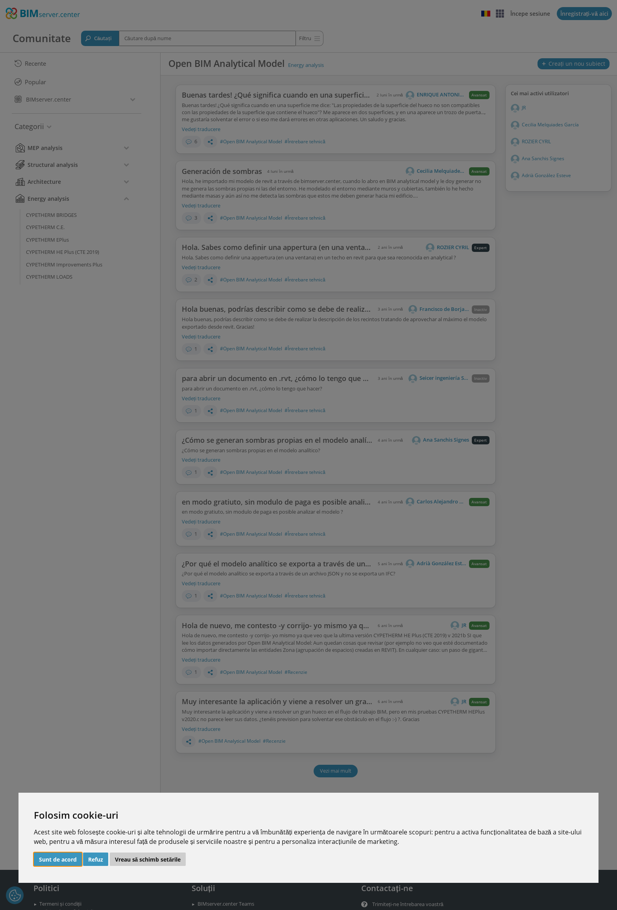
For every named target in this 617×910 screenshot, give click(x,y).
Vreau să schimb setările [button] (148, 859)
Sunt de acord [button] (58, 859)
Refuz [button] (95, 859)
